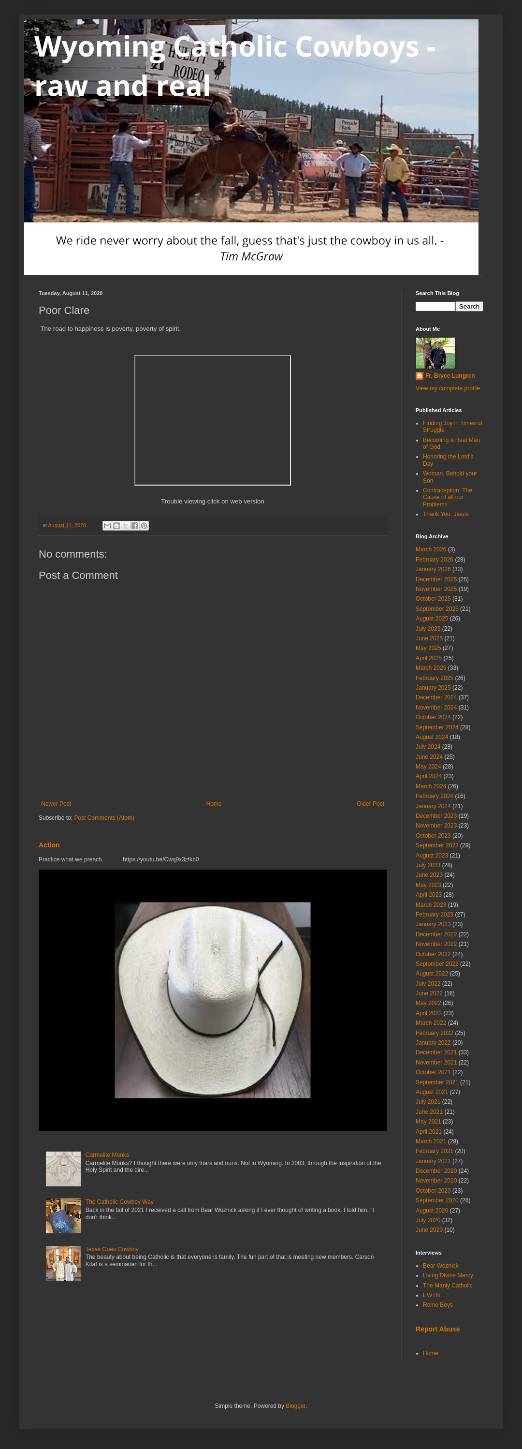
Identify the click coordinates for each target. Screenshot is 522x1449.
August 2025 (432, 618)
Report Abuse (438, 1329)
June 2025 (429, 638)
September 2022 (437, 964)
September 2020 (437, 1200)
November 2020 (436, 1180)
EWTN (431, 1295)
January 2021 (433, 1161)
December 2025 (436, 579)
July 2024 (428, 746)
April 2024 (429, 776)
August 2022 (432, 973)
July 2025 (428, 628)
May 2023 (428, 885)
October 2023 (433, 835)
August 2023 (432, 855)
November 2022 (436, 944)
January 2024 (433, 806)
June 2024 (429, 757)
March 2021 (431, 1141)
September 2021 (437, 1082)
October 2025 (433, 598)
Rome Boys (438, 1304)
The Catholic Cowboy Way (120, 1201)
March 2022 (431, 1023)
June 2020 (429, 1230)
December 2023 (436, 816)
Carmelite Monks (107, 1155)
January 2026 (433, 569)
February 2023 (434, 914)
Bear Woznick (441, 1265)
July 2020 (428, 1220)
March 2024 (431, 786)
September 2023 (437, 845)
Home (214, 803)
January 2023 (433, 924)
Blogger (295, 1406)
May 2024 (428, 766)
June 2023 (429, 875)
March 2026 (431, 549)
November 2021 (436, 1062)
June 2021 (429, 1112)
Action (49, 845)
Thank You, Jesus (446, 514)
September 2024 (437, 727)
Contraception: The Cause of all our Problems (447, 497)
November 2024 (436, 707)
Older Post (370, 803)
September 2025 (437, 609)
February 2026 (434, 559)
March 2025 (431, 668)
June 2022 (429, 993)
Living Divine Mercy (448, 1275)
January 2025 (433, 687)
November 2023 (436, 825)
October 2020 (433, 1190)
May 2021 (428, 1121)
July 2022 (428, 983)
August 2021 (432, 1092)
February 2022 (434, 1033)
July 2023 (428, 865)
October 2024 (433, 717)
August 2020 (432, 1210)
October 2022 (433, 954)
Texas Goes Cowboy (112, 1249)
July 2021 (428, 1101)
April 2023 (429, 894)
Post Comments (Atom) (104, 817)
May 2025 (428, 648)
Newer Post (56, 803)
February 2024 (434, 796)
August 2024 (432, 737)
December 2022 (436, 934)
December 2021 (436, 1052)
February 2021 (434, 1151)
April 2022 (429, 1013)
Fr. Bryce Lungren (450, 375)
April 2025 (429, 658)
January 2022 (433, 1042)
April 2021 (429, 1131)
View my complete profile (448, 388)
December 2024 (436, 697)
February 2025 (434, 678)
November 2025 (436, 589)
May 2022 (428, 1003)
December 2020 (436, 1171)
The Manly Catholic (448, 1285)
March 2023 (431, 905)
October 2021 (433, 1072)
